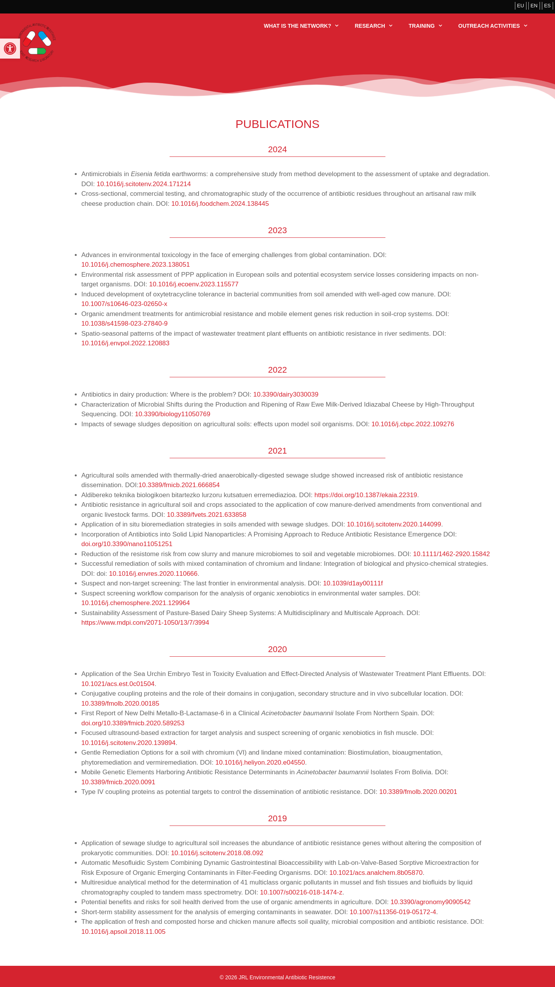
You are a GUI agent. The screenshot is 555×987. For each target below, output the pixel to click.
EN (534, 5)
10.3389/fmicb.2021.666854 (179, 485)
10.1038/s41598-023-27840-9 (124, 323)
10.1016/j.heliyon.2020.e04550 (260, 762)
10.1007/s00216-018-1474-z (301, 892)
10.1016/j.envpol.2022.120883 (125, 343)
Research (378, 26)
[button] (10, 49)
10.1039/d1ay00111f (353, 583)
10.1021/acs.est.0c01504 (118, 684)
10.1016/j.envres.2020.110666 (153, 573)
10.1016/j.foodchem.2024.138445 (220, 203)
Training (430, 26)
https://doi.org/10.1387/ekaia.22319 (365, 495)
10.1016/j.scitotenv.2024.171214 (144, 184)
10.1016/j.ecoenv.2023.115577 (194, 284)
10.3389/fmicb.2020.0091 (118, 782)
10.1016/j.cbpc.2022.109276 (413, 424)
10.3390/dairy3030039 (285, 394)
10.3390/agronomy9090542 (430, 902)
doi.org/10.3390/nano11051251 (126, 544)
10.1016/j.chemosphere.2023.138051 (135, 264)
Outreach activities (497, 26)
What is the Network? (305, 26)
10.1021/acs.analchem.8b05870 (375, 872)
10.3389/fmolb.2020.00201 (419, 791)
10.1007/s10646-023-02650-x (125, 304)
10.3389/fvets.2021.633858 (206, 514)
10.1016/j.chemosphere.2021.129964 (135, 603)
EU (520, 5)
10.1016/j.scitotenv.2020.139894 (128, 743)
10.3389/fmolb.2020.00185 (120, 703)
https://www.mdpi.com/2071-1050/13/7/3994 (145, 622)
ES (547, 5)
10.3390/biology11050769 (172, 414)
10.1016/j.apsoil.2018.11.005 (123, 931)
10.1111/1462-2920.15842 (451, 554)
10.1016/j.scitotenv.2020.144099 (394, 524)
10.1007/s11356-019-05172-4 (393, 912)
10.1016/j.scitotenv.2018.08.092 (217, 853)
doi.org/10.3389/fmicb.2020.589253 (132, 723)
